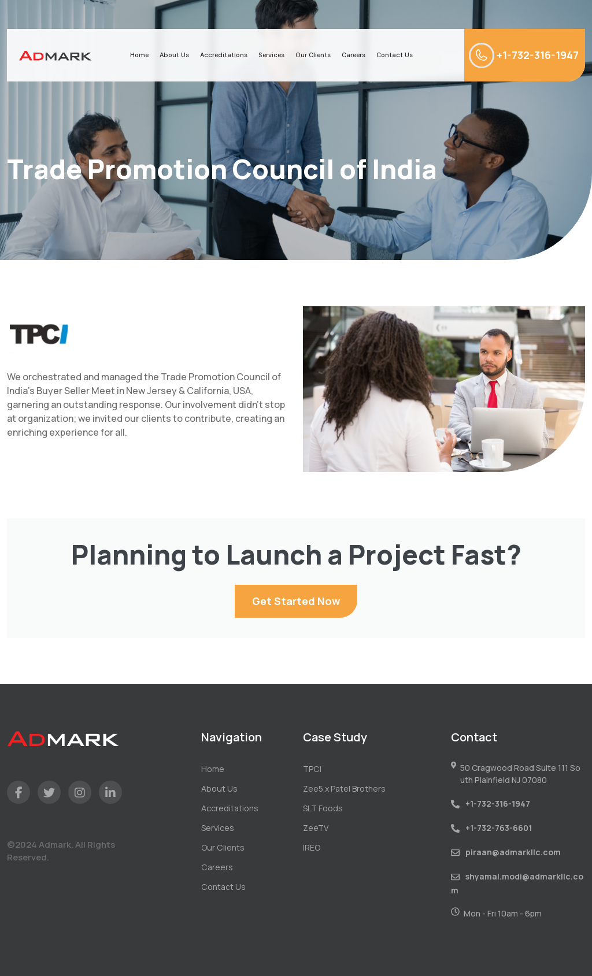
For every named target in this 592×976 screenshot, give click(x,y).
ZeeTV (315, 827)
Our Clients (313, 55)
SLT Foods (323, 808)
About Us (174, 55)
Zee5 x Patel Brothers (344, 788)
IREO (311, 847)
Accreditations (223, 55)
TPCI (312, 768)
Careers (353, 55)
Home (139, 55)
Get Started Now (296, 601)
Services (271, 55)
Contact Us (394, 55)
